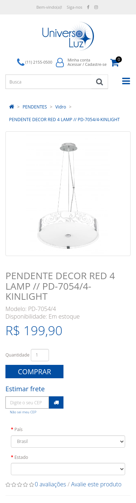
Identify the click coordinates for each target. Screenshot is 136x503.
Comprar (34, 371)
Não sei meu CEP (23, 412)
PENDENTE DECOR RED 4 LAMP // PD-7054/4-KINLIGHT (64, 119)
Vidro (60, 107)
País (19, 429)
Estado (21, 457)
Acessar (74, 64)
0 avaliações (50, 484)
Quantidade (17, 355)
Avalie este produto (96, 484)
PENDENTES (34, 107)
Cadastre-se (96, 64)
